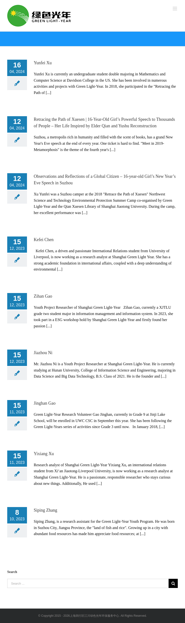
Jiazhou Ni (43, 352)
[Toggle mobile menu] (175, 8)
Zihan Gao (43, 296)
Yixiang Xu (44, 453)
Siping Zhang (45, 510)
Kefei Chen (43, 239)
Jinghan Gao (44, 403)
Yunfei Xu (43, 62)
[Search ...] (88, 583)
